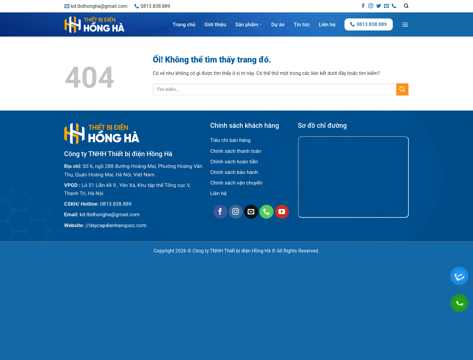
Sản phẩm (248, 24)
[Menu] (405, 24)
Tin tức (302, 24)
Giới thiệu (215, 24)
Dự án (277, 24)
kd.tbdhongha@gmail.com (110, 214)
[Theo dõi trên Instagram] (370, 6)
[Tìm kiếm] (406, 6)
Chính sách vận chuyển (236, 183)
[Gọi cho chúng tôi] (394, 6)
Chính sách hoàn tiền (234, 162)
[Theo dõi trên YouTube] (282, 212)
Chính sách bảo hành (234, 172)
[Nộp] (402, 89)
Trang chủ (184, 24)
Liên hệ (327, 24)
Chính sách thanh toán (235, 151)
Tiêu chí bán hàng (230, 140)
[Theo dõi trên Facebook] (363, 6)
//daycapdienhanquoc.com (115, 225)
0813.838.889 (116, 204)
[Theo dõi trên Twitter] (378, 6)
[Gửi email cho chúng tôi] (386, 6)
